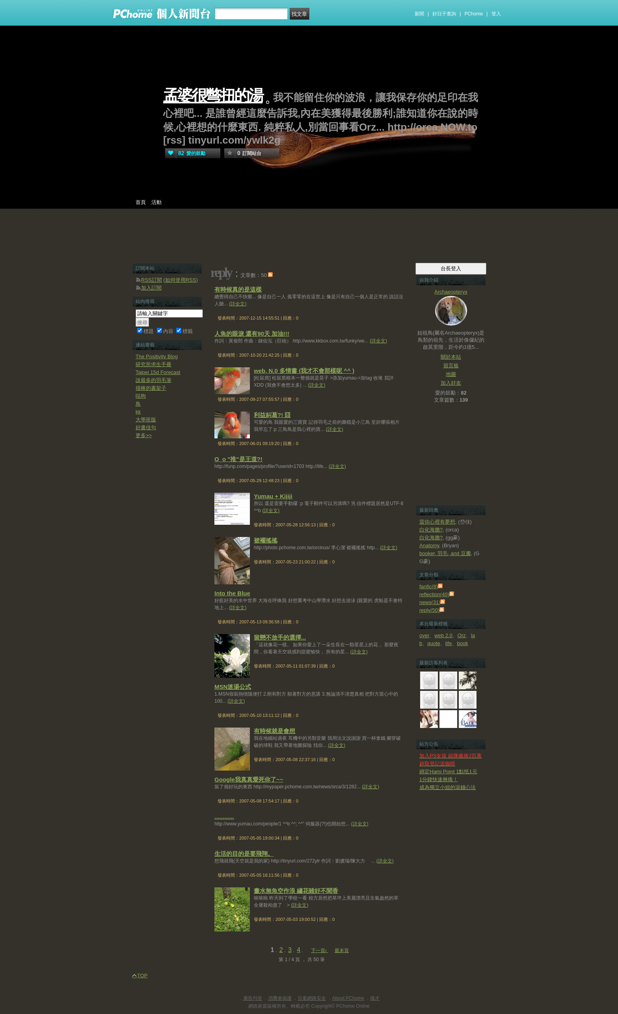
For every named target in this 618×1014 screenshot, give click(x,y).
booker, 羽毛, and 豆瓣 (445, 553)
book (462, 643)
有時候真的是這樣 (238, 289)
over (424, 635)
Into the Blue (232, 593)
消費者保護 (280, 998)
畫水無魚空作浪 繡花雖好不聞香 (296, 890)
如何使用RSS (180, 280)
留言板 (451, 366)
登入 (496, 14)
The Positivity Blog (157, 356)
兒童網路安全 (312, 998)
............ (224, 816)
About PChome (348, 998)
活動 (156, 202)
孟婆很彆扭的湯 (212, 96)
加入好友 (451, 383)
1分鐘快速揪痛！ (438, 779)
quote (433, 643)
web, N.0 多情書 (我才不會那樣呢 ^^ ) (304, 370)
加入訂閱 (151, 288)
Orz (462, 635)
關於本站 (451, 357)
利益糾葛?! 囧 (272, 415)
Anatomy (429, 545)
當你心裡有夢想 (437, 522)
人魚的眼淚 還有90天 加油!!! (251, 333)
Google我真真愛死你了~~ (248, 779)
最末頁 (342, 950)
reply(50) (429, 610)
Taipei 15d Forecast (158, 372)
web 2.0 (443, 635)
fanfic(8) (428, 586)
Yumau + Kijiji (273, 496)
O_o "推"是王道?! (238, 459)
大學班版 (146, 420)
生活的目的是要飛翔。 (244, 853)
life (448, 643)
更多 (144, 435)
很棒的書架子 (151, 388)
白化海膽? (431, 530)
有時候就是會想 (274, 731)
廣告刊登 (252, 998)
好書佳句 (146, 427)
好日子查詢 (444, 14)
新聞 (419, 14)
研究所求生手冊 (153, 364)
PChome (473, 14)
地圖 (451, 374)
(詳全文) (237, 304)
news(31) (429, 602)
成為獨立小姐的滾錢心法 (447, 787)
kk (138, 412)
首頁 (141, 202)
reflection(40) (434, 594)
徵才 (375, 998)
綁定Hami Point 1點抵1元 (448, 772)
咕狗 (141, 396)
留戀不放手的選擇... (280, 637)
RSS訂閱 (151, 280)
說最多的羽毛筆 (153, 380)
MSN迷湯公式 (232, 686)
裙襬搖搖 (265, 540)
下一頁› (319, 950)
